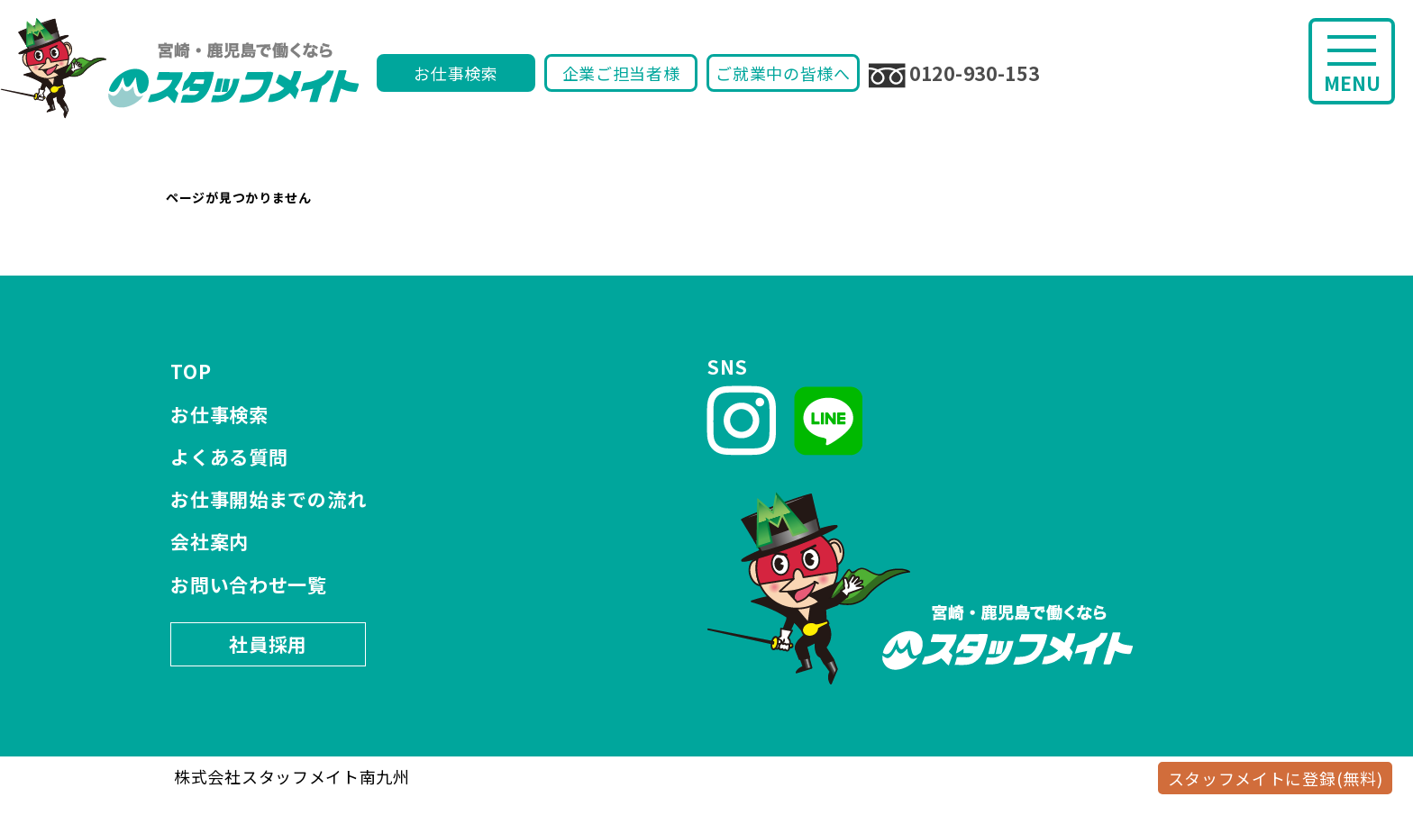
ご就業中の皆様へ (783, 73)
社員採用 (268, 643)
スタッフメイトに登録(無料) (1275, 778)
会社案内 (209, 541)
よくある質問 (228, 456)
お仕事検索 (456, 73)
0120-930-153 (954, 73)
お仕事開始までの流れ (268, 498)
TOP (190, 371)
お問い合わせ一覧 (248, 584)
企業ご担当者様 (621, 73)
